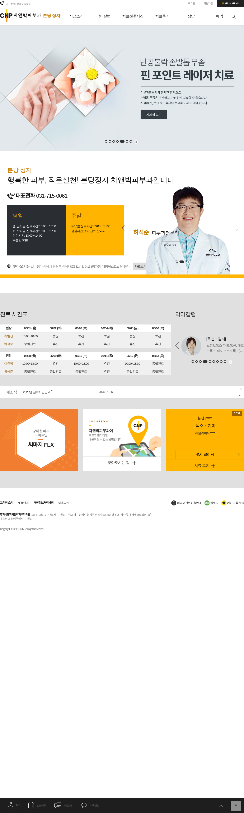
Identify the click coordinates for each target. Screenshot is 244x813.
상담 (190, 16)
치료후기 (162, 16)
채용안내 (23, 502)
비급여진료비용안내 (186, 502)
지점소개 (76, 16)
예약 (219, 16)
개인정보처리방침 (43, 502)
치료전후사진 (133, 16)
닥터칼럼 (103, 16)
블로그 (211, 502)
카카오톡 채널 (232, 502)
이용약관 (63, 502)
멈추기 (136, 142)
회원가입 (208, 3)
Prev (124, 228)
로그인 (191, 3)
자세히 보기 (170, 245)
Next (238, 228)
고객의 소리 (6, 502)
